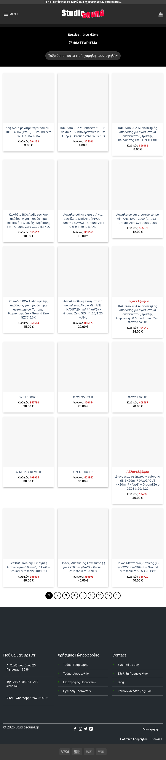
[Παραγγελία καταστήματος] (83, 55)
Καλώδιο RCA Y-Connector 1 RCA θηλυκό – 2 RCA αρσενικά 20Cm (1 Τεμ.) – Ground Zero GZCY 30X (82, 132)
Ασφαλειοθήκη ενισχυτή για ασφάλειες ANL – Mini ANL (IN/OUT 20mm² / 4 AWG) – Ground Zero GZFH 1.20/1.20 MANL (83, 309)
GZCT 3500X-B (83, 397)
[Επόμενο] (117, 595)
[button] (10, 14)
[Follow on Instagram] (80, 729)
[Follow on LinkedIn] (91, 729)
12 (108, 595)
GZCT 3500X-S (28, 397)
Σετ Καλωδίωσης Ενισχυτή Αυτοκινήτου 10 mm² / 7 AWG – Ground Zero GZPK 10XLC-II (28, 567)
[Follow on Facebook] (75, 729)
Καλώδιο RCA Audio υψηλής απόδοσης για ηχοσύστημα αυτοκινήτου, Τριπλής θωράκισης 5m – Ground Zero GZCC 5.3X (28, 309)
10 (91, 595)
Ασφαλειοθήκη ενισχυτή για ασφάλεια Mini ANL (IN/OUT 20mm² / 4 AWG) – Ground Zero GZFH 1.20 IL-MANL (83, 221)
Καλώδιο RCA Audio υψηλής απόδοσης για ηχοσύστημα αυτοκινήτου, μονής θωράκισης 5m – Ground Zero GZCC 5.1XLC (28, 221)
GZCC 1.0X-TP (137, 397)
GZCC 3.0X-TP (83, 472)
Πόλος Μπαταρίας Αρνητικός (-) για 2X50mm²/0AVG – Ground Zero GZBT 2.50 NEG (83, 567)
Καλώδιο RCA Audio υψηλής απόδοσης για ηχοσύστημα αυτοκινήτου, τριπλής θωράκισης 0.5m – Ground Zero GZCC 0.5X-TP (137, 314)
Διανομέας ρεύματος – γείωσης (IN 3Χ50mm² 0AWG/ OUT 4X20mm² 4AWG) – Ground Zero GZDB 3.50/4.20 (137, 483)
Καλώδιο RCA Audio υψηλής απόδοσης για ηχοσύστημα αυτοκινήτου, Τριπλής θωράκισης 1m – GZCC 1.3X (137, 134)
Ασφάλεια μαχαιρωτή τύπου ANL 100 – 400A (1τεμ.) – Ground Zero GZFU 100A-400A (28, 132)
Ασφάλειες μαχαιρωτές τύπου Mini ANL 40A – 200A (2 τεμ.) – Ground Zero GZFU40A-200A (137, 219)
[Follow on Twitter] (85, 729)
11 (100, 595)
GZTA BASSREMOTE (28, 472)
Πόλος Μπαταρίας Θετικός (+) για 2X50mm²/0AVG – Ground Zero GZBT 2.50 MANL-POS (138, 567)
